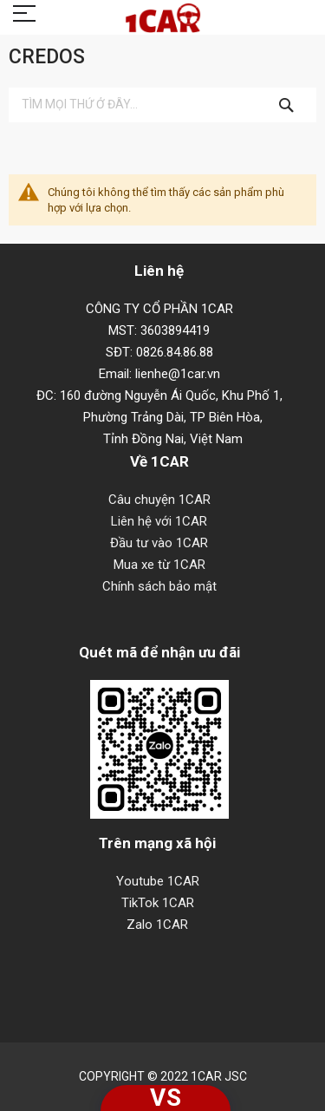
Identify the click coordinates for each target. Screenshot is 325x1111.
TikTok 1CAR (157, 903)
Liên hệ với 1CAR (159, 521)
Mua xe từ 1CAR (159, 564)
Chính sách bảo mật (159, 586)
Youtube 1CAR (157, 881)
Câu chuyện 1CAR (159, 499)
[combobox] (162, 105)
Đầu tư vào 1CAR (159, 543)
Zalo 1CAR (157, 924)
